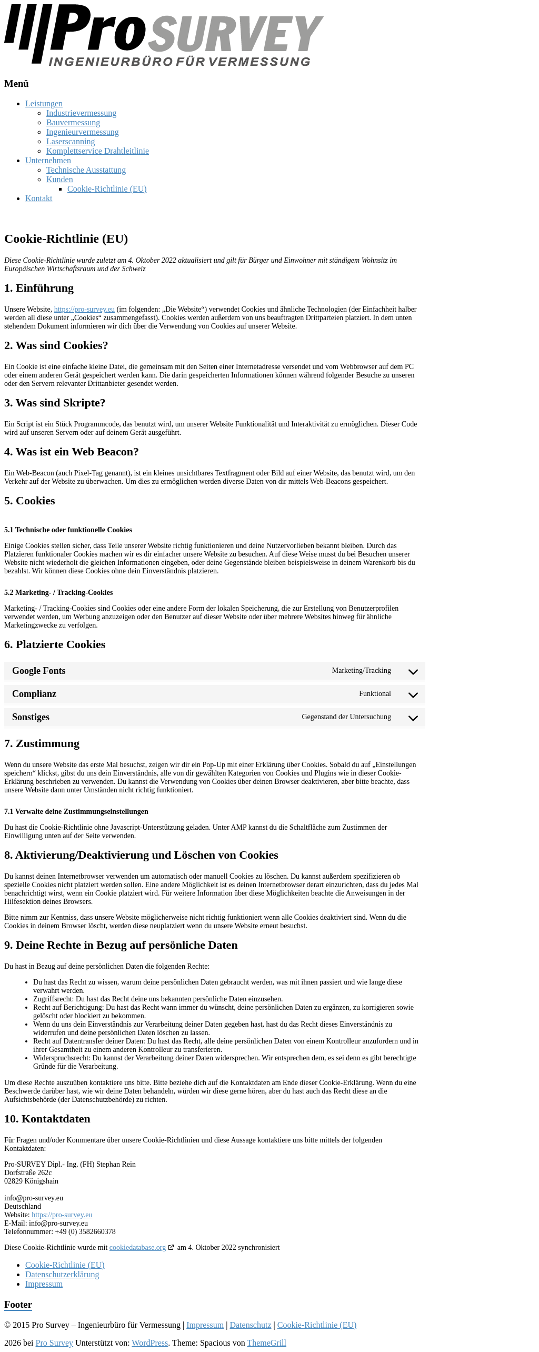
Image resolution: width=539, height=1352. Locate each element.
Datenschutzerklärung (62, 1274)
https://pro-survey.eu (84, 309)
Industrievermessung (81, 112)
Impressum (44, 1283)
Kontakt (39, 198)
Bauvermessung (73, 122)
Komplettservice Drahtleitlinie (97, 150)
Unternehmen (48, 160)
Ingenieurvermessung (82, 131)
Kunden (59, 179)
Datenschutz (250, 1324)
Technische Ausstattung (86, 169)
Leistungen (44, 103)
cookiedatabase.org (137, 1247)
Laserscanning (70, 141)
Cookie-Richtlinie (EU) (107, 188)
